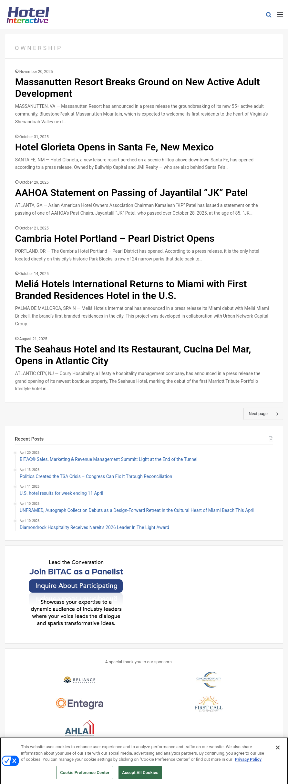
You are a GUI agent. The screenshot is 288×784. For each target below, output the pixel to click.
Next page (263, 414)
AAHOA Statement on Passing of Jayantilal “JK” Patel (131, 192)
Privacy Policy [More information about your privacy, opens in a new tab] (248, 761)
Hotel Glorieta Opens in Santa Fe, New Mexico (114, 147)
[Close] (278, 750)
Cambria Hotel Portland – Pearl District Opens (115, 238)
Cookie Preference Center (84, 775)
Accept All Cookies (140, 775)
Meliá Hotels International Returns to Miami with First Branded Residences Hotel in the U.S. (131, 289)
